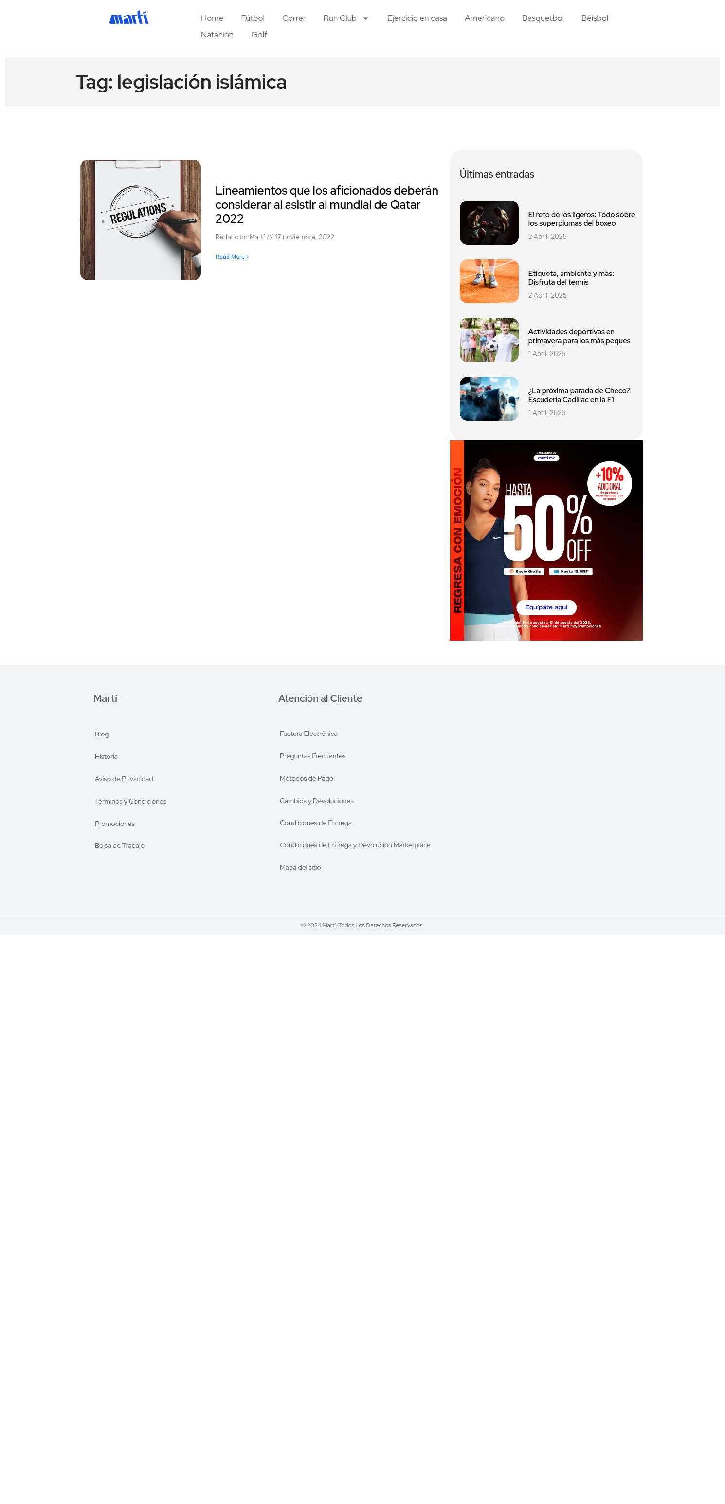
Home (212, 18)
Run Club (347, 18)
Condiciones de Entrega (316, 823)
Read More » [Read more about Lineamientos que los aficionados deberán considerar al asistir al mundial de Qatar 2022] (232, 257)
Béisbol (594, 18)
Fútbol (253, 18)
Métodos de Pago (306, 778)
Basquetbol (543, 18)
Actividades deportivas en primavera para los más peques (579, 336)
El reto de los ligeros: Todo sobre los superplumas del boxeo (581, 219)
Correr (294, 18)
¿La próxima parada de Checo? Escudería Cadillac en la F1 (579, 395)
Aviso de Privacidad (124, 778)
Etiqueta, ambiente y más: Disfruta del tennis (571, 278)
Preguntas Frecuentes (313, 756)
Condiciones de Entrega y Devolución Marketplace (355, 846)
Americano (485, 18)
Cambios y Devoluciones (317, 801)
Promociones (115, 823)
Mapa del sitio (300, 868)
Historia (106, 756)
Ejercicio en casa (417, 18)
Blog (102, 734)
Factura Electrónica (309, 734)
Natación (217, 34)
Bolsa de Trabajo (120, 846)
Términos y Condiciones (130, 801)
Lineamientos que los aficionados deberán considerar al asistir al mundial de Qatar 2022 (327, 204)
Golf (259, 34)
